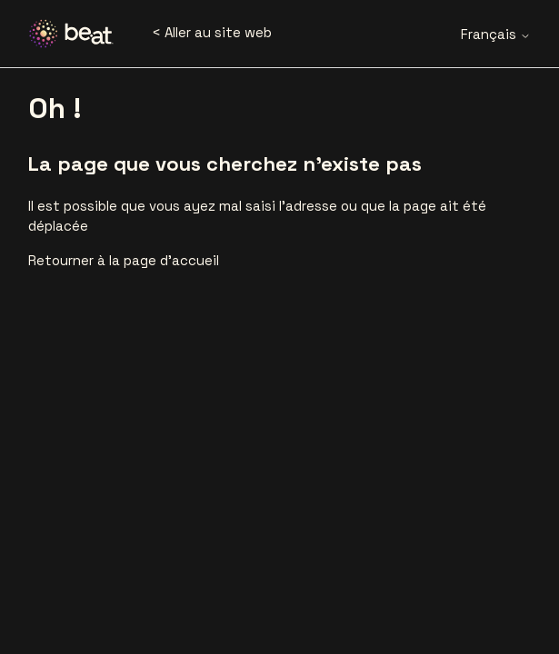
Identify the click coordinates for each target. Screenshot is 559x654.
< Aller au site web (212, 32)
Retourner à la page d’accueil (123, 260)
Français (496, 34)
